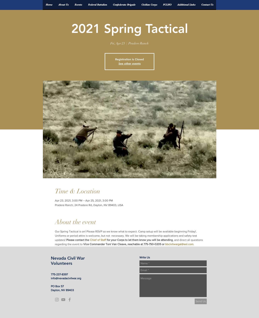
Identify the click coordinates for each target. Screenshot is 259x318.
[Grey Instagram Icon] (56, 299)
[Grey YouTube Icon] (63, 299)
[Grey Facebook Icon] (69, 299)
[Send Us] (201, 301)
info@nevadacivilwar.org (66, 278)
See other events (130, 63)
